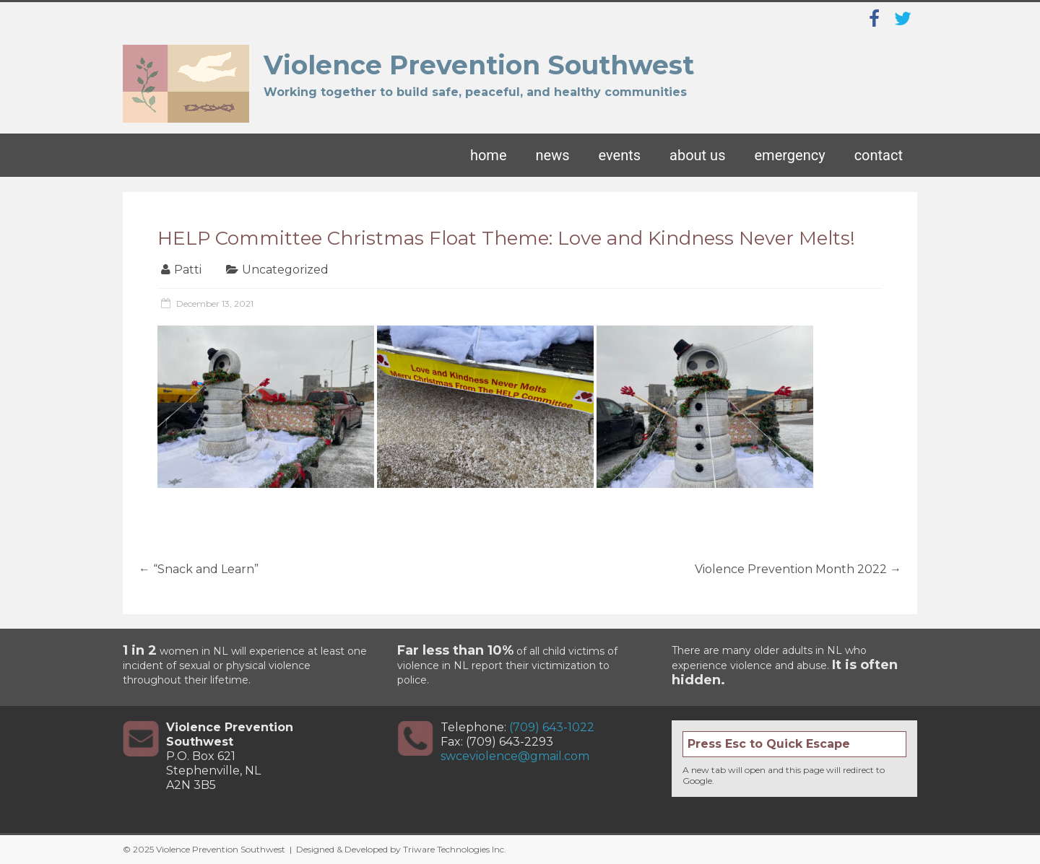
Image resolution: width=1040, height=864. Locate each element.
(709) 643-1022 (551, 727)
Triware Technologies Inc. (454, 849)
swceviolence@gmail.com (515, 756)
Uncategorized (285, 269)
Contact (878, 155)
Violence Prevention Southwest (479, 65)
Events (620, 155)
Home (488, 155)
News (553, 155)
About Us (697, 155)
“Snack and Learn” (199, 569)
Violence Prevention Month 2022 (798, 569)
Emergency (789, 155)
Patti (188, 269)
